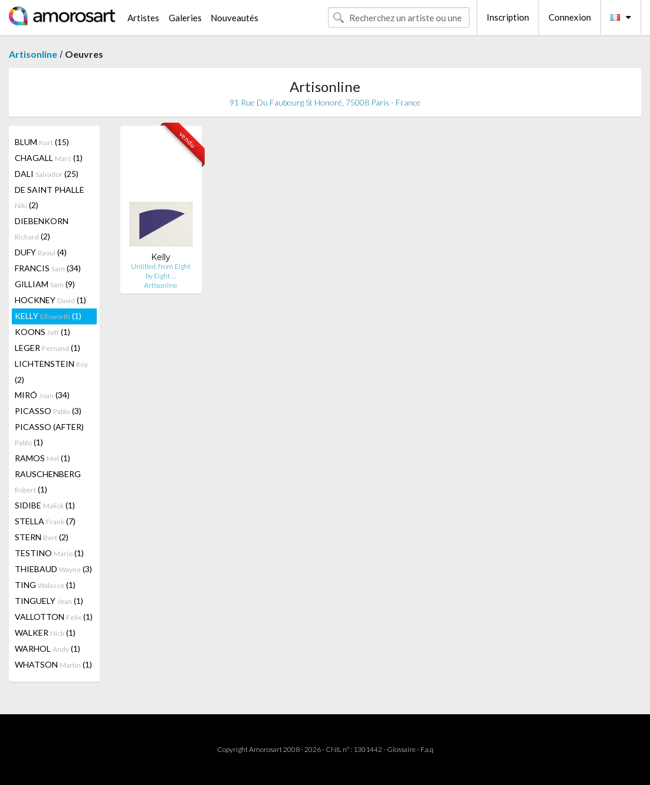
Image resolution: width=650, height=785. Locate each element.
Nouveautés (234, 17)
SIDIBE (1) (45, 505)
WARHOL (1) (47, 648)
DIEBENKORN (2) (41, 228)
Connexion (570, 17)
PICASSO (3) (48, 411)
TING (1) (45, 585)
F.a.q (427, 749)
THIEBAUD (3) (53, 569)
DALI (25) (46, 174)
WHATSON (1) (53, 664)
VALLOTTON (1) (54, 617)
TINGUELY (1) (49, 601)
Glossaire (401, 749)
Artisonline (33, 54)
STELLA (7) (45, 521)
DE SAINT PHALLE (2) (49, 197)
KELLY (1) (48, 316)
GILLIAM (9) (45, 284)
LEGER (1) (47, 348)
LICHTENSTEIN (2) (51, 372)
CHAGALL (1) (49, 158)
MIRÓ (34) (42, 395)
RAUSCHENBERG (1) (48, 481)
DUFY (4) (41, 252)
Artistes (143, 17)
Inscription (508, 17)
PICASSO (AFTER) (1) (49, 434)
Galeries (185, 17)
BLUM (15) (42, 142)
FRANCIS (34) (48, 268)
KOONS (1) (42, 332)
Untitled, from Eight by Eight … (161, 271)
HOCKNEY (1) (50, 300)
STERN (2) (41, 537)
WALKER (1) (45, 633)
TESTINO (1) (49, 553)
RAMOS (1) (42, 458)
